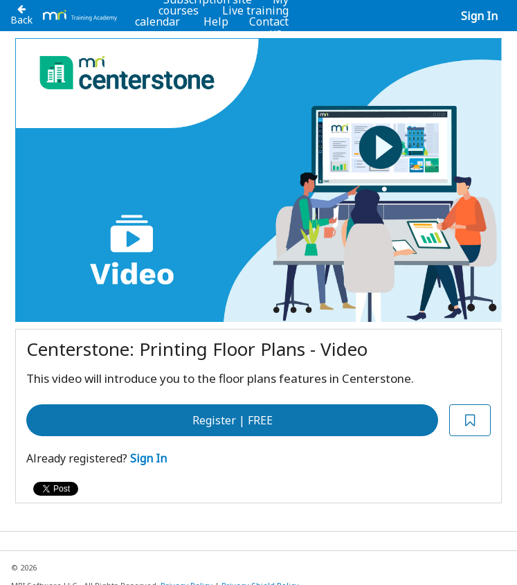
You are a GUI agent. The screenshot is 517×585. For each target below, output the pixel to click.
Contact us (269, 27)
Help (215, 21)
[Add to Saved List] (470, 420)
